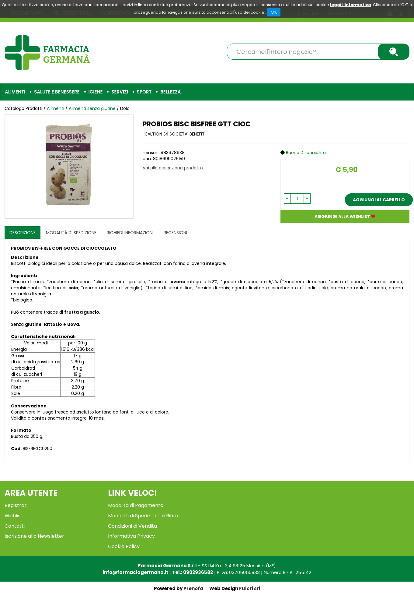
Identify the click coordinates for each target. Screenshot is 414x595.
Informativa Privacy (131, 536)
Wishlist (14, 515)
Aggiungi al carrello (379, 200)
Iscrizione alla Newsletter (34, 536)
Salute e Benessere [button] (56, 92)
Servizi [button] (119, 92)
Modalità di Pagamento (135, 505)
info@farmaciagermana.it (135, 572)
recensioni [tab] (175, 233)
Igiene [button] (96, 92)
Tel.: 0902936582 (192, 572)
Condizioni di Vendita (132, 526)
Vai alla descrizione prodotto (173, 168)
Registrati (16, 505)
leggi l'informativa (350, 5)
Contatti (15, 526)
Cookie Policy (124, 546)
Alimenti (55, 108)
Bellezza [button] (170, 92)
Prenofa (193, 588)
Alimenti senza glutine (92, 108)
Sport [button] (144, 92)
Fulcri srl (249, 588)
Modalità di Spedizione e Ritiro (143, 515)
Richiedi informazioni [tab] (130, 233)
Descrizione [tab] (22, 233)
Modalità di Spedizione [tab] (71, 233)
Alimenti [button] (15, 92)
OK (274, 12)
